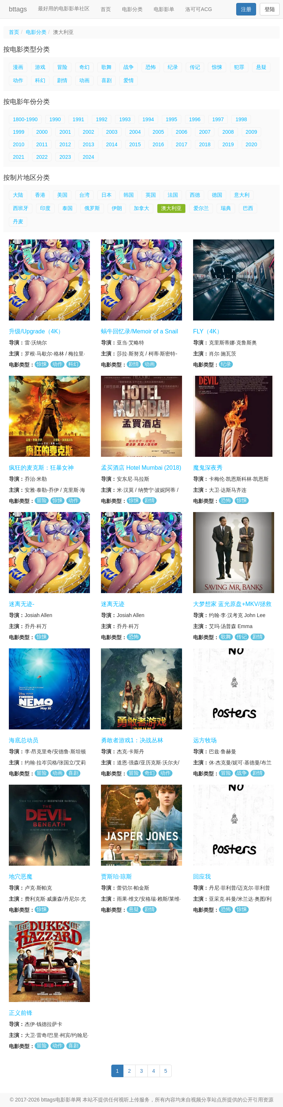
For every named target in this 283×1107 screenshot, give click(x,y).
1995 (171, 119)
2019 (228, 144)
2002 (88, 132)
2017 (181, 144)
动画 (84, 80)
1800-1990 (25, 119)
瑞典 (226, 208)
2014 (112, 144)
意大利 (241, 195)
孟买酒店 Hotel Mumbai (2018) (141, 468)
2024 (88, 157)
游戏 (40, 67)
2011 (42, 144)
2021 (18, 157)
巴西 (248, 208)
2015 (135, 144)
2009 (251, 132)
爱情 (128, 80)
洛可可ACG (198, 9)
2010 (18, 144)
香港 (40, 195)
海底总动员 (23, 740)
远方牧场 (205, 740)
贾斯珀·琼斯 (116, 876)
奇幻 (84, 67)
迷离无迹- (21, 604)
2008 (228, 132)
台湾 (84, 195)
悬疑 (261, 67)
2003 (112, 132)
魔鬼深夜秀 (208, 468)
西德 (195, 195)
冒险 (62, 67)
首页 (106, 9)
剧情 (62, 80)
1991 (78, 119)
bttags (18, 9)
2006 (181, 132)
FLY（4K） (208, 331)
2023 (65, 157)
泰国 (67, 208)
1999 (18, 132)
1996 (194, 119)
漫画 (18, 67)
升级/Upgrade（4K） (36, 331)
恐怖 (151, 67)
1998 (241, 119)
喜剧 (106, 80)
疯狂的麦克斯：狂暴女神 (41, 468)
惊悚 (217, 67)
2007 (204, 132)
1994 (148, 119)
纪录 (173, 67)
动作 (18, 80)
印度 (45, 208)
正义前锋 (20, 1013)
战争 (128, 67)
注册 (246, 9)
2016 (158, 144)
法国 (173, 195)
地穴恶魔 (20, 876)
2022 (42, 157)
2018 (204, 144)
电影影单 (164, 9)
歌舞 (106, 67)
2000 (42, 132)
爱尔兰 (201, 208)
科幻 (40, 80)
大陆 (18, 195)
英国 (151, 195)
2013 (88, 144)
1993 (124, 119)
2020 (251, 144)
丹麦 (18, 221)
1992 (101, 119)
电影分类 (132, 9)
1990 (55, 119)
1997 (218, 119)
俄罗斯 (92, 208)
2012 (65, 144)
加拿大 (141, 208)
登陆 (270, 9)
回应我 (202, 876)
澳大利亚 (171, 208)
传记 (195, 67)
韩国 (128, 195)
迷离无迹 (113, 604)
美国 (62, 195)
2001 (65, 132)
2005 (158, 132)
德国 (217, 195)
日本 (106, 195)
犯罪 (239, 67)
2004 (135, 132)
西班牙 (20, 208)
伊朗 (117, 208)
